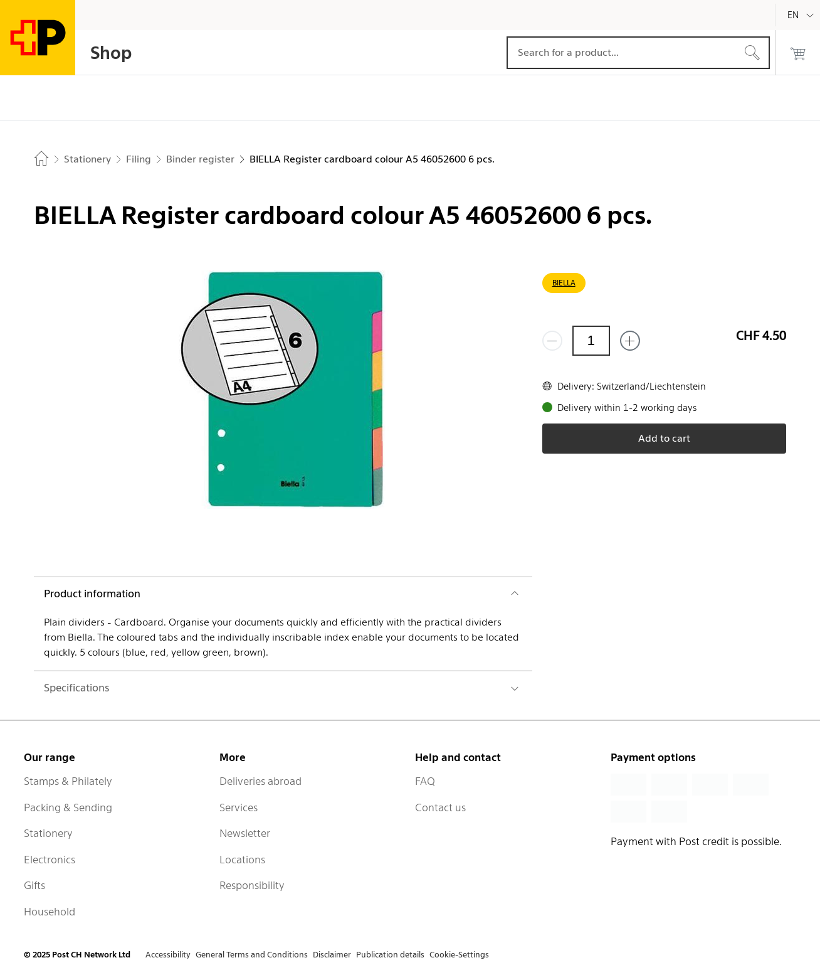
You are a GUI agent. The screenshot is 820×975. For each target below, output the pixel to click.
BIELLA (564, 282)
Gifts (34, 885)
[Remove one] (552, 341)
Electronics (49, 859)
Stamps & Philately (68, 781)
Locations (242, 859)
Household (49, 911)
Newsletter (244, 833)
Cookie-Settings (459, 954)
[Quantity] (591, 341)
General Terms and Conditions (252, 954)
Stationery (48, 833)
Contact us (440, 807)
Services (238, 807)
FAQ (425, 781)
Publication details (390, 954)
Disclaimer (332, 954)
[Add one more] (630, 341)
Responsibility (252, 885)
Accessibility (168, 954)
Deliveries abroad (260, 781)
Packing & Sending (68, 807)
